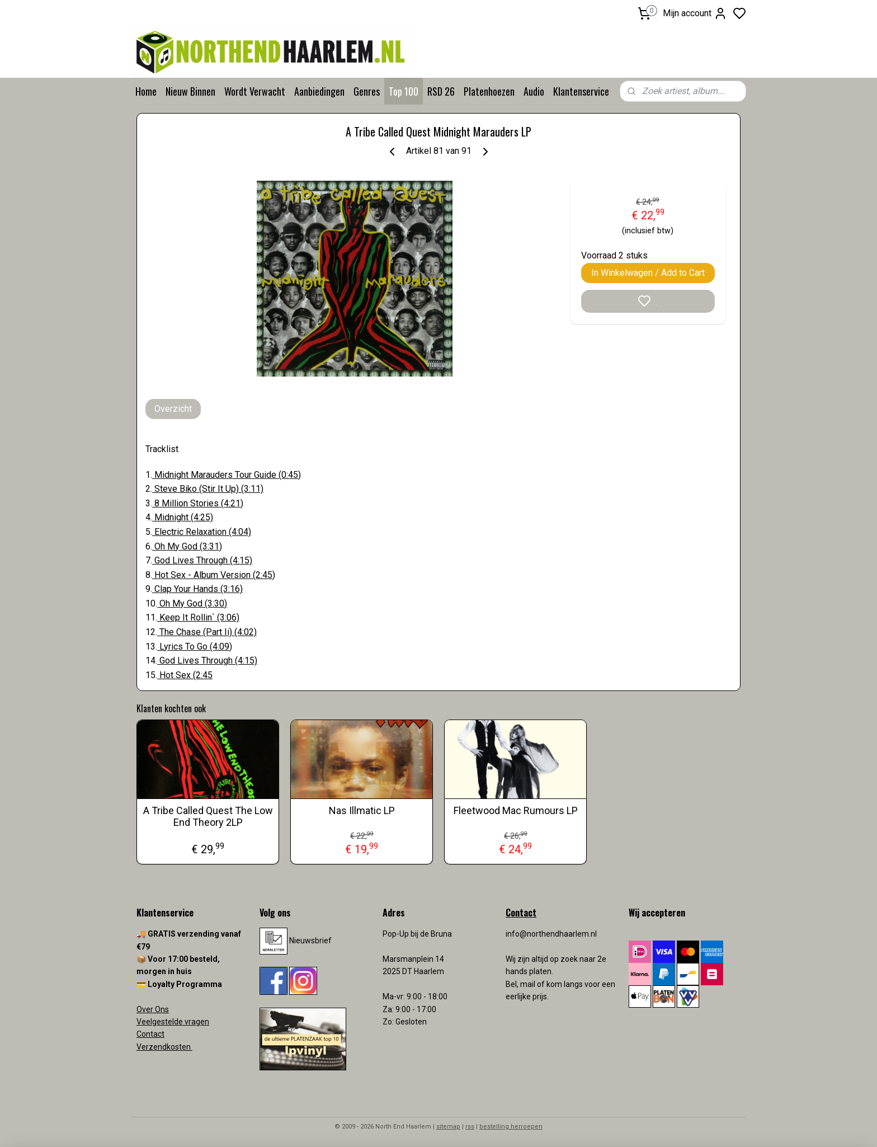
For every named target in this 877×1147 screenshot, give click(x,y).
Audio (534, 91)
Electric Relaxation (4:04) (201, 532)
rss (469, 1126)
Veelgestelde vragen (172, 1021)
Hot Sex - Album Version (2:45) (213, 575)
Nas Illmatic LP (362, 810)
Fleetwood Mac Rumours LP (516, 810)
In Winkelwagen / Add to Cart (648, 272)
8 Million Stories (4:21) (197, 503)
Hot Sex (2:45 (185, 675)
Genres (366, 91)
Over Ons (152, 1009)
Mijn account (695, 13)
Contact (150, 1034)
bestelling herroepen (511, 1126)
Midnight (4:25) (182, 517)
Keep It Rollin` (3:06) (198, 617)
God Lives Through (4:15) (202, 560)
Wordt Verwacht (254, 91)
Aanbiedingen (319, 91)
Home (146, 91)
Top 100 (403, 91)
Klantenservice (581, 91)
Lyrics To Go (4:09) (194, 646)
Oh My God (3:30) (192, 603)
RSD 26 (441, 91)
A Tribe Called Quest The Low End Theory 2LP (208, 817)
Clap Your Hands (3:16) (197, 589)
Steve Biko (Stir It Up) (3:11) (207, 488)
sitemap (448, 1126)
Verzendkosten (164, 1046)
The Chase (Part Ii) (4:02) (207, 632)
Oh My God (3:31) (187, 546)
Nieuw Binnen (190, 91)
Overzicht (173, 408)
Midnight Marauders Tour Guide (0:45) (226, 474)
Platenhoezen (489, 91)
